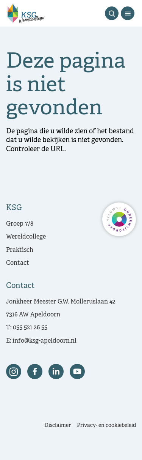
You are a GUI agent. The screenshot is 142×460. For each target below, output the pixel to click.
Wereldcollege (26, 237)
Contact (17, 263)
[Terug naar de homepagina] (26, 13)
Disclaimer (57, 425)
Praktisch (19, 250)
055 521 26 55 (30, 328)
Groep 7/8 (19, 224)
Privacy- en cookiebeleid (106, 425)
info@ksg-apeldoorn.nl (44, 341)
